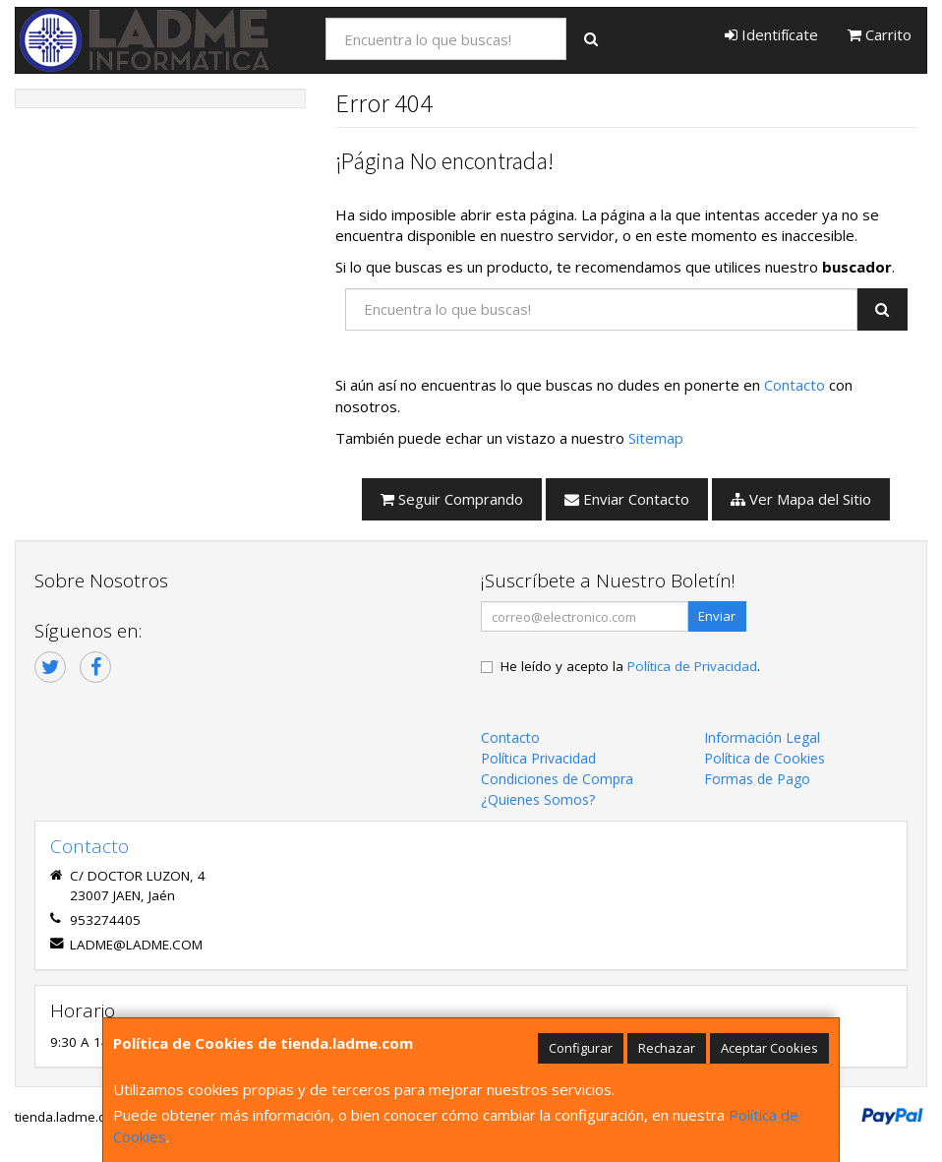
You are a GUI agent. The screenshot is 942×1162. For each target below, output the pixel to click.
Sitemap (655, 438)
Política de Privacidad (692, 666)
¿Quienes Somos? (538, 799)
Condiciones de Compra (557, 778)
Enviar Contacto (626, 499)
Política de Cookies (764, 758)
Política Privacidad (538, 758)
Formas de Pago (757, 778)
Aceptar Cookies (769, 1048)
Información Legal (762, 737)
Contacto (794, 385)
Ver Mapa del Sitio (801, 499)
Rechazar (666, 1048)
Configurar (581, 1048)
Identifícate (771, 34)
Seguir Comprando (452, 499)
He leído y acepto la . (630, 666)
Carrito (880, 34)
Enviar (717, 616)
